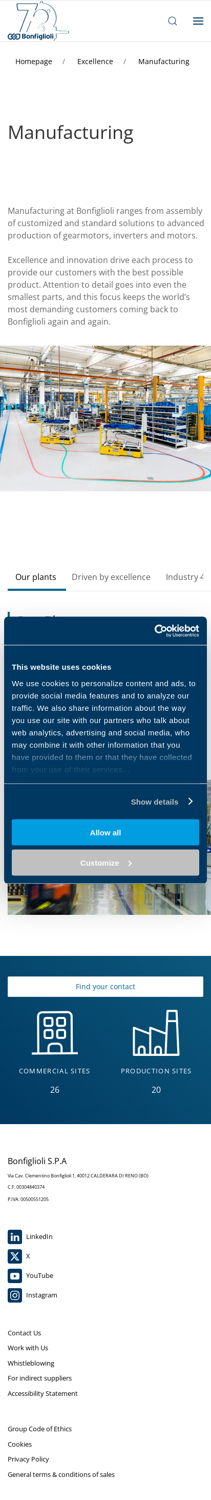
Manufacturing (163, 61)
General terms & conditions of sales (61, 1474)
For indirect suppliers (40, 1378)
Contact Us (24, 1332)
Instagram (32, 1295)
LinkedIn (30, 1237)
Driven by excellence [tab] (111, 577)
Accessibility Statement (43, 1393)
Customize (106, 862)
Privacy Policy (28, 1459)
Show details (155, 801)
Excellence (96, 61)
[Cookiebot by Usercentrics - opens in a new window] (154, 630)
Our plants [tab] (35, 577)
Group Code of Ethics (40, 1428)
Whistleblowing (31, 1363)
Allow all (105, 832)
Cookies (20, 1444)
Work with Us (28, 1347)
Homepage (34, 61)
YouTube (30, 1276)
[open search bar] (172, 21)
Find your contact (105, 986)
